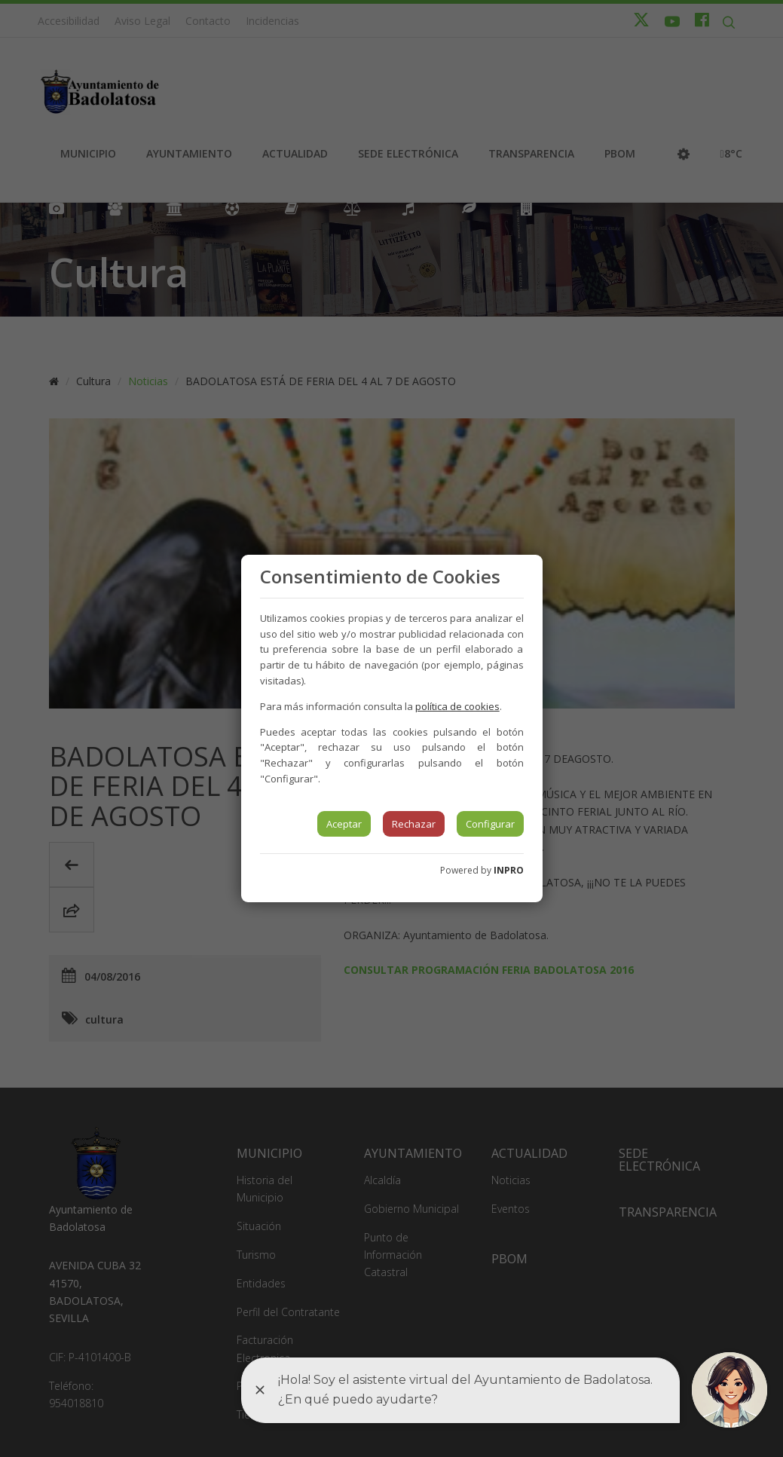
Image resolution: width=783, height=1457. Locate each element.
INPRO (509, 870)
